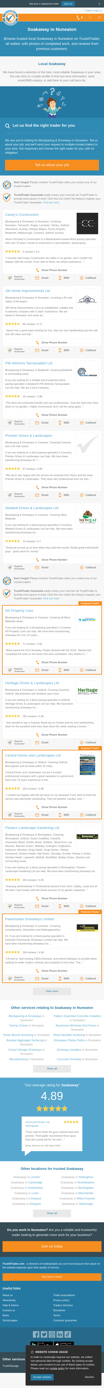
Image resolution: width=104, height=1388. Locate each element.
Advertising (9, 1300)
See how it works (52, 1276)
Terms (56, 1315)
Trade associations (64, 1295)
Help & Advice (11, 1305)
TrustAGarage (11, 1366)
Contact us (9, 1310)
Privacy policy (61, 1300)
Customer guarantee (65, 1320)
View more (52, 991)
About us (8, 1295)
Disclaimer (59, 1310)
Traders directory (63, 1305)
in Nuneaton (26, 1025)
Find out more (51, 202)
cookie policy (57, 1368)
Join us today (52, 1246)
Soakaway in (26, 1177)
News (6, 1315)
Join (68, 3)
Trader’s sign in (93, 10)
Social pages (10, 1320)
